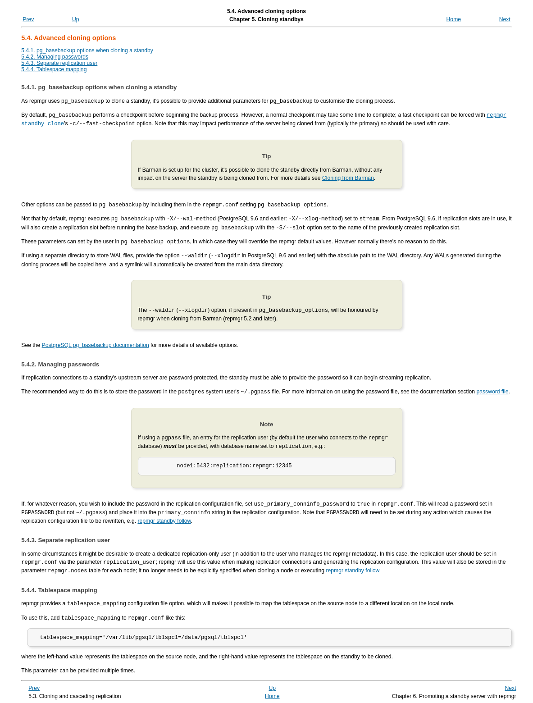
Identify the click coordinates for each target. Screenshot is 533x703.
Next (504, 19)
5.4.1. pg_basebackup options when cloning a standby (87, 50)
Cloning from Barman (348, 176)
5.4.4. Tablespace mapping (54, 69)
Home (453, 19)
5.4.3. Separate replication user (59, 63)
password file (492, 387)
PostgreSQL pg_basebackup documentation (95, 341)
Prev (28, 19)
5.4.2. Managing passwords (54, 57)
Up (75, 19)
